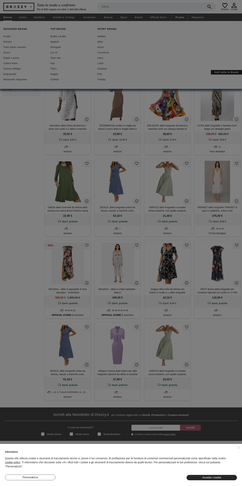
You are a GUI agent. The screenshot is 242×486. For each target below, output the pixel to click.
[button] (239, 447)
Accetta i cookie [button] (211, 477)
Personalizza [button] (30, 477)
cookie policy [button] (12, 462)
